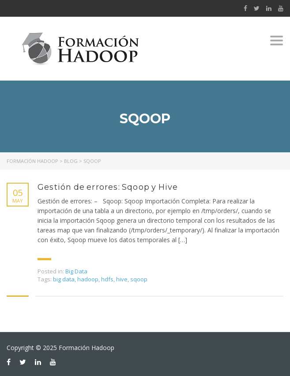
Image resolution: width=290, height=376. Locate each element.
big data (64, 279)
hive (122, 279)
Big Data (76, 271)
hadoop (87, 279)
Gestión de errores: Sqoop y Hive (108, 187)
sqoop (138, 279)
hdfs (107, 279)
